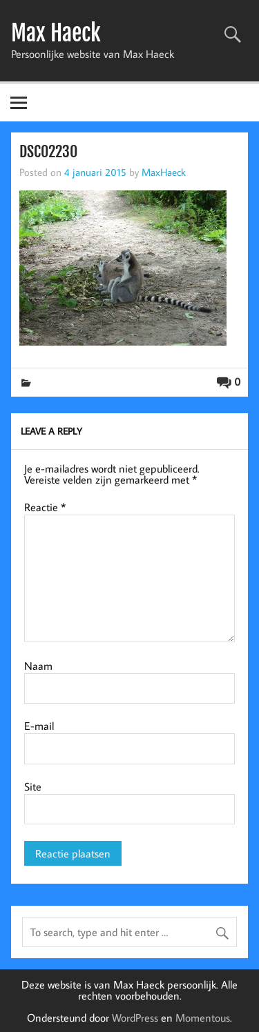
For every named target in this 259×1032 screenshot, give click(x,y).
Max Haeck (56, 33)
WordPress (135, 1017)
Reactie (45, 507)
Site (32, 786)
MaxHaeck (164, 172)
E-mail (39, 725)
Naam (38, 665)
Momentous (202, 1017)
